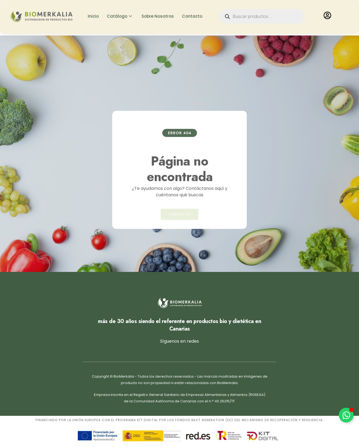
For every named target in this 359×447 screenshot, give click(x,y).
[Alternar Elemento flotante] (346, 415)
